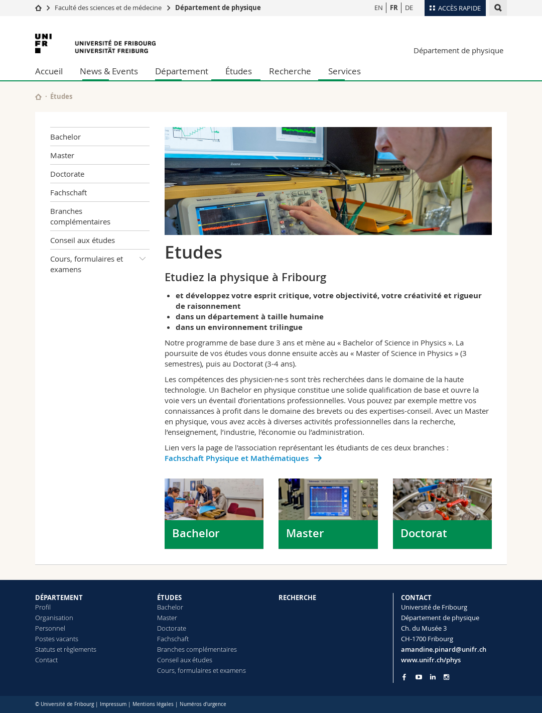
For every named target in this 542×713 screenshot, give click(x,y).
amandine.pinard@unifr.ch (443, 649)
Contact (46, 659)
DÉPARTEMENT (59, 597)
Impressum (113, 704)
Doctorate (67, 174)
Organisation (54, 617)
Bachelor (65, 137)
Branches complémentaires (80, 216)
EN (378, 7)
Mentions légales (153, 704)
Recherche (290, 71)
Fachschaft (68, 192)
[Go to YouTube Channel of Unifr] (419, 677)
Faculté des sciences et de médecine (108, 7)
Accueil (49, 71)
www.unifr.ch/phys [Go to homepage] (431, 659)
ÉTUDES (169, 597)
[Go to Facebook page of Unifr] (404, 676)
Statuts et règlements (65, 649)
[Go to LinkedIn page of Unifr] (433, 677)
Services (344, 71)
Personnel (50, 628)
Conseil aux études (82, 240)
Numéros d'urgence (203, 704)
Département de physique (218, 7)
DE (409, 7)
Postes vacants (56, 638)
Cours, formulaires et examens (100, 262)
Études (238, 71)
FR (394, 7)
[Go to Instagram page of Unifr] (446, 677)
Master (62, 155)
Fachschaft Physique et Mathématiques (238, 458)
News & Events (109, 71)
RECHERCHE (297, 597)
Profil (43, 607)
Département (181, 71)
